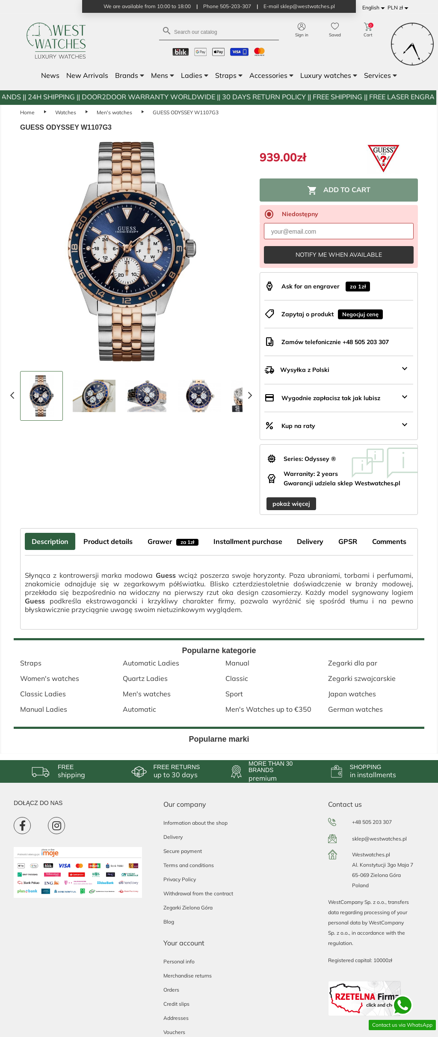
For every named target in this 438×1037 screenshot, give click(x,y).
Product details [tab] (108, 541)
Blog (168, 921)
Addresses (176, 1018)
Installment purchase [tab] (247, 541)
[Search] (219, 31)
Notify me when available (339, 255)
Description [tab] (50, 541)
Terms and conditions (188, 865)
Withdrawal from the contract (198, 893)
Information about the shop (195, 823)
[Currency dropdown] (399, 8)
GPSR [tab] (347, 541)
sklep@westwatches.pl (379, 838)
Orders (171, 989)
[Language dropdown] (375, 7)
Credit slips (176, 1004)
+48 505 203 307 (372, 822)
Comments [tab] (389, 541)
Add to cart (338, 190)
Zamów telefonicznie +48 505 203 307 (335, 342)
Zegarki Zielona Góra (188, 907)
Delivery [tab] (310, 541)
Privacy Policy (179, 879)
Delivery (173, 837)
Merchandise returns (187, 975)
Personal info (179, 961)
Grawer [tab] (173, 541)
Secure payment (182, 851)
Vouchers (174, 1032)
